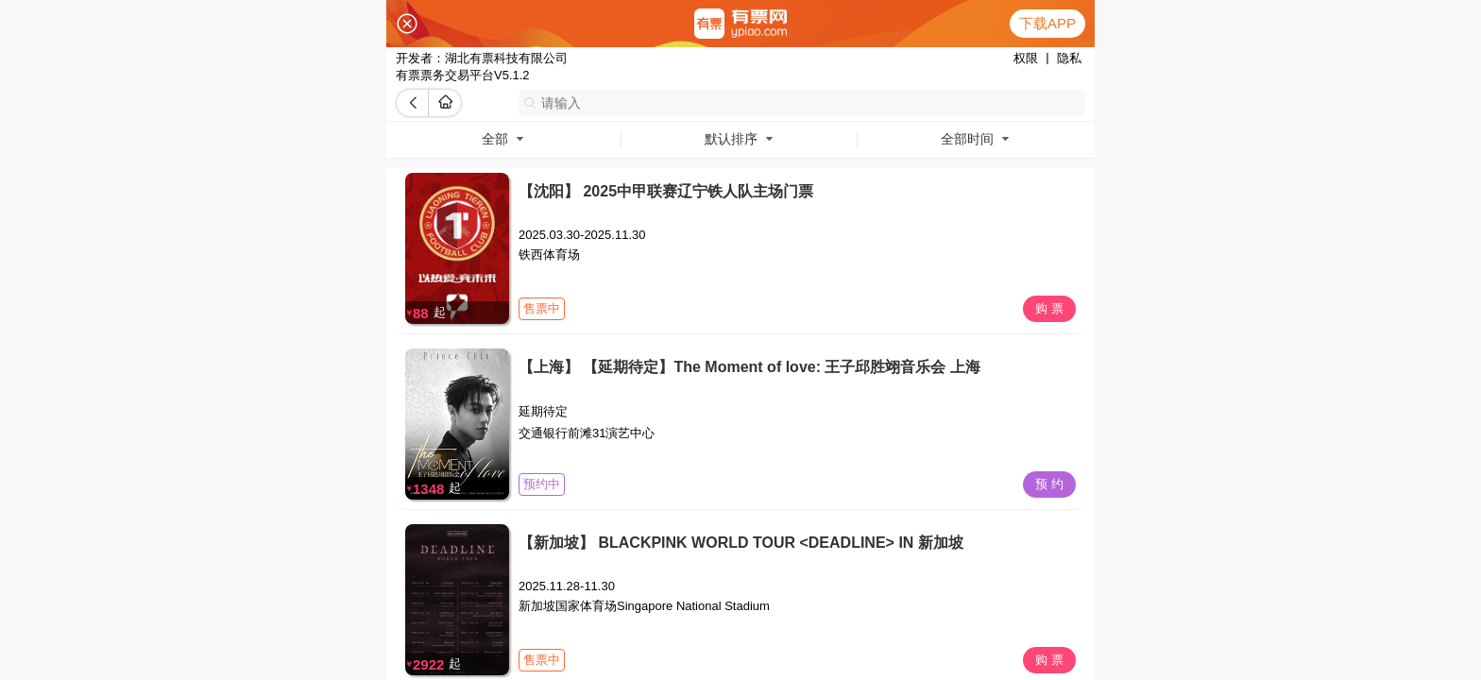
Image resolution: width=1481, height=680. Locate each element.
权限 (1025, 58)
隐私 (1069, 58)
